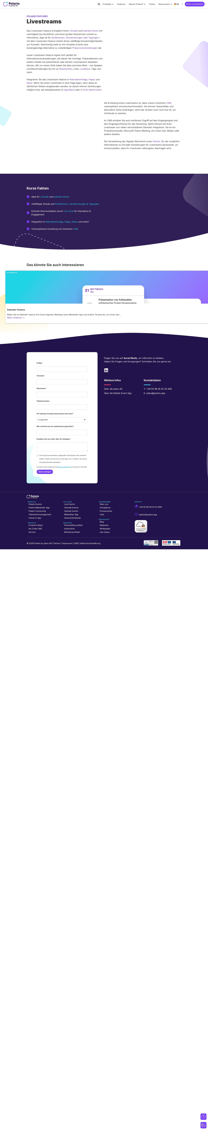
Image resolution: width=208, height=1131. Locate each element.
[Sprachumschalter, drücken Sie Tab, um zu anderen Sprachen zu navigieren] (179, 4)
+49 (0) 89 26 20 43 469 (159, 389)
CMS (168, 103)
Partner (57, 543)
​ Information (11, 272)
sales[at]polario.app (148, 514)
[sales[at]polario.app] (136, 514)
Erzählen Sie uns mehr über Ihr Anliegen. (53, 439)
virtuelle (74, 31)
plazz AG (117, 389)
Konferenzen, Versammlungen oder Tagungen (75, 37)
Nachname (41, 388)
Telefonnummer (43, 401)
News (29, 83)
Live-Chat (69, 211)
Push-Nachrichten (92, 90)
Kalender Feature (16, 309)
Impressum (67, 543)
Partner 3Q (158, 141)
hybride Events (90, 31)
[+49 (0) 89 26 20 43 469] (136, 506)
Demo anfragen (45, 472)
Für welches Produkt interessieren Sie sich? (55, 414)
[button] (99, 4)
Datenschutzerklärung (64, 467)
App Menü (69, 90)
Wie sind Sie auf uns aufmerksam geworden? (55, 426)
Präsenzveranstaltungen (84, 48)
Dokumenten (65, 69)
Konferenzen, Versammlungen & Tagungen (77, 204)
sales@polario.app (155, 393)
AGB (76, 543)
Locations (85, 69)
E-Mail (39, 363)
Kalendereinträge (78, 79)
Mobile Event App (122, 393)
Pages (92, 79)
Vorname (40, 376)
